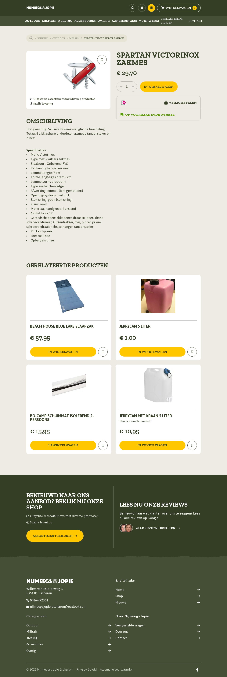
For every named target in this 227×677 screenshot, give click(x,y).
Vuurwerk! (149, 21)
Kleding (65, 21)
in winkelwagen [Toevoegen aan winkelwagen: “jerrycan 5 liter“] (152, 352)
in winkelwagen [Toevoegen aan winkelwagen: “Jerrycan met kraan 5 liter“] (152, 445)
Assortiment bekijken (55, 536)
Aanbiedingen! (124, 21)
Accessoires (85, 21)
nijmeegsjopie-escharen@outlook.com (56, 606)
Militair (49, 21)
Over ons (157, 631)
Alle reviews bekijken (158, 528)
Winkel (42, 38)
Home (157, 590)
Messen (74, 38)
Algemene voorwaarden (116, 669)
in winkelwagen (159, 86)
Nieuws (157, 602)
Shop (157, 596)
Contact (195, 21)
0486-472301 (37, 600)
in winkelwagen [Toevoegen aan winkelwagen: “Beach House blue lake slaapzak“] (63, 352)
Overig (104, 21)
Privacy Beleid (87, 669)
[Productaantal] (127, 87)
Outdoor (32, 21)
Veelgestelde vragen (171, 20)
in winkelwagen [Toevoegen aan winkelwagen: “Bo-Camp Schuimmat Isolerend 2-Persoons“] (63, 445)
